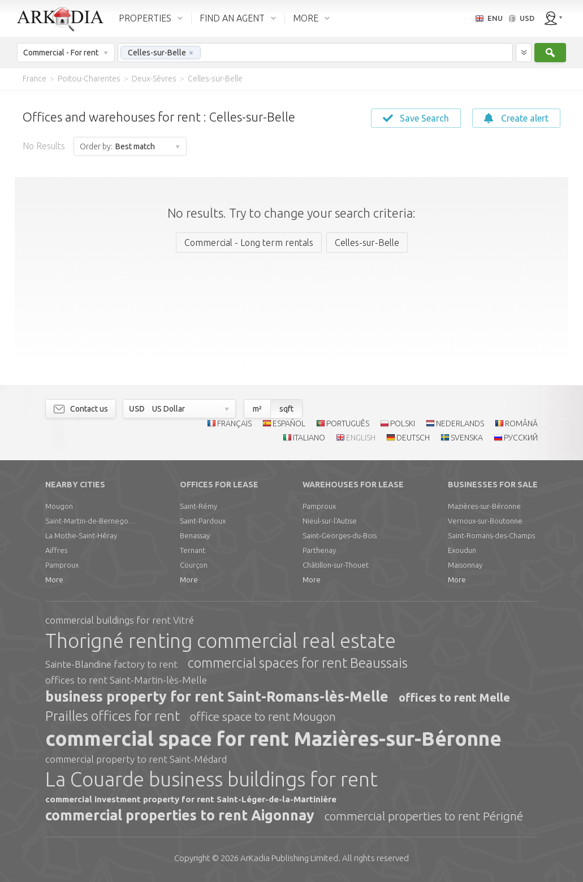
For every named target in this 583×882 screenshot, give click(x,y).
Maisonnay (465, 565)
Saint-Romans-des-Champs (491, 535)
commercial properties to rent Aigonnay (179, 815)
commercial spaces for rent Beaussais (298, 663)
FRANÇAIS (234, 423)
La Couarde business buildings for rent (211, 779)
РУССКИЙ (521, 437)
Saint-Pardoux (203, 521)
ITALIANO (309, 437)
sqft (286, 408)
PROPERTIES (145, 18)
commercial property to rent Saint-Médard (136, 759)
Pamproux (62, 565)
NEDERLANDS (460, 423)
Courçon (194, 565)
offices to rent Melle (454, 697)
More (54, 579)
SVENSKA (467, 437)
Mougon (59, 506)
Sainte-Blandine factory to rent (111, 664)
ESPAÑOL (289, 423)
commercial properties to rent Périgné (424, 816)
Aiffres (56, 550)
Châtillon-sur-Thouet (336, 565)
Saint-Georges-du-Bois (340, 535)
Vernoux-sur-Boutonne (485, 521)
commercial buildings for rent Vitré (119, 620)
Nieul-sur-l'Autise (330, 521)
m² (257, 408)
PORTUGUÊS (347, 423)
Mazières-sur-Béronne (484, 506)
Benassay (195, 535)
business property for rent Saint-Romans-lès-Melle (216, 696)
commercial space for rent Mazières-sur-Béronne (273, 738)
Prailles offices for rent (112, 716)
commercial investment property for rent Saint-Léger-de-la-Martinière (190, 799)
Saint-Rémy (198, 506)
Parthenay (319, 550)
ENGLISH (360, 437)
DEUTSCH (413, 437)
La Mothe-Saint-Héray (81, 535)
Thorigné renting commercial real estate (220, 640)
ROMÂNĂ (521, 423)
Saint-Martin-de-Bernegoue (90, 521)
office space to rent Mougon (263, 716)
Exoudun (462, 550)
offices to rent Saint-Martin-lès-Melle (126, 680)
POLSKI (402, 423)
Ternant (192, 550)
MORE (305, 18)
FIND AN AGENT (232, 18)
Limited (289, 858)
